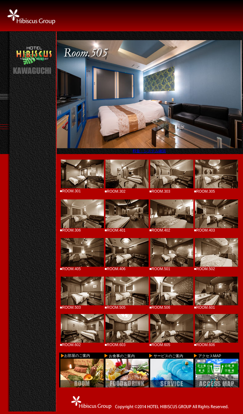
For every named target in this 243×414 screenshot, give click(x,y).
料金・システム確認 (149, 151)
